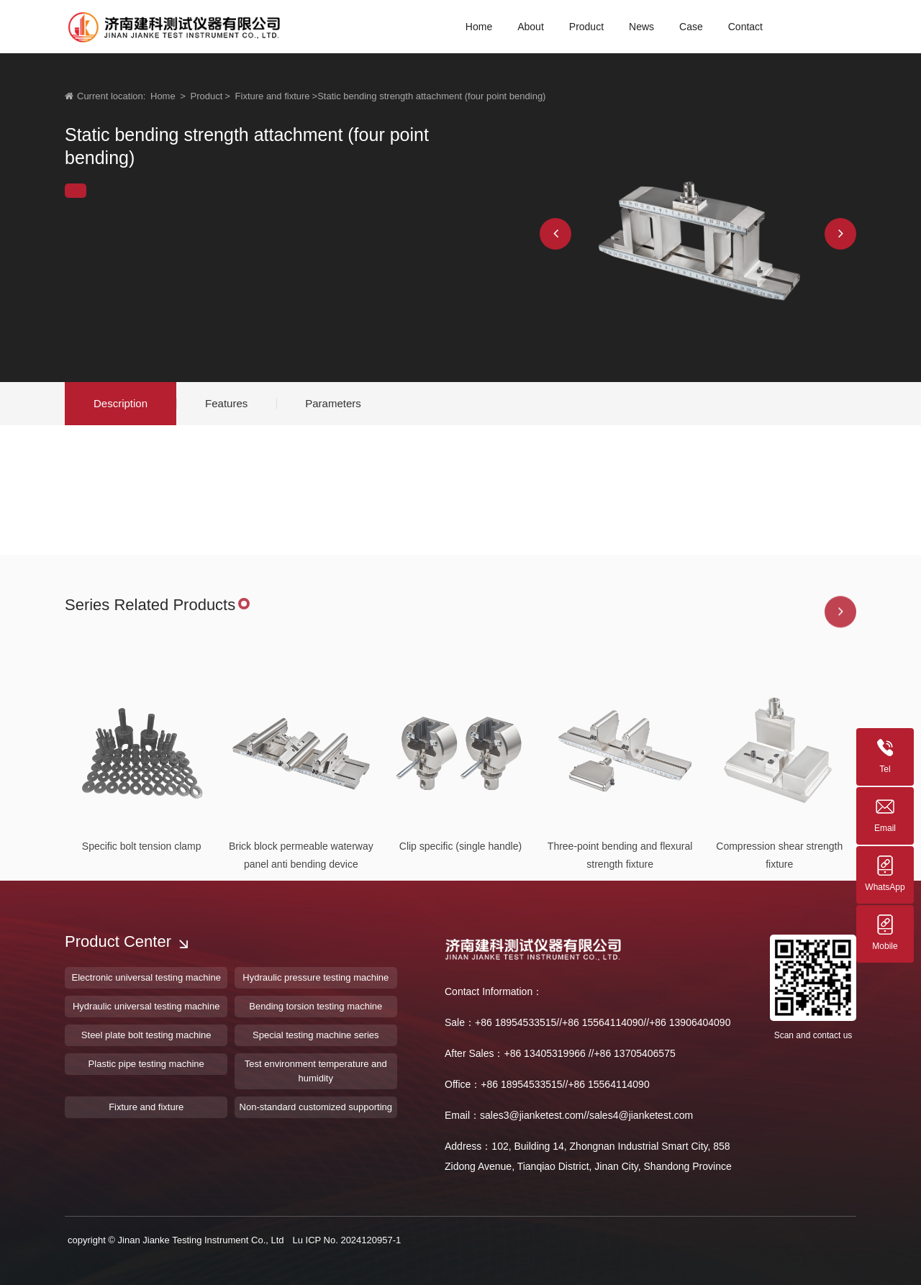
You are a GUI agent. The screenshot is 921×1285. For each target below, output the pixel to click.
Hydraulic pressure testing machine (315, 977)
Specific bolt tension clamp (141, 931)
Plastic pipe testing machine (146, 1063)
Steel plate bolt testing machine (146, 1035)
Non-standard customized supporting (316, 1107)
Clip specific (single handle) (460, 931)
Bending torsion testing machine (315, 1006)
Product (207, 96)
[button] (555, 234)
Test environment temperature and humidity (316, 1071)
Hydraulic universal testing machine (146, 1006)
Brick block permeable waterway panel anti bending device (301, 940)
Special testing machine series (316, 1035)
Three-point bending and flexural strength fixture (620, 940)
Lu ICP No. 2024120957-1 (346, 1240)
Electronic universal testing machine (145, 977)
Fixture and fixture (272, 96)
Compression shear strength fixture (779, 940)
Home (163, 96)
